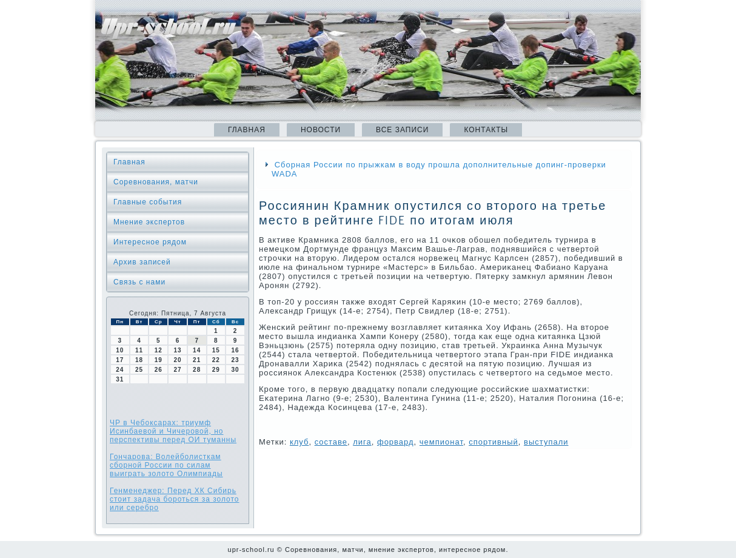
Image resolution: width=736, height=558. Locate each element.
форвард (395, 441)
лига (362, 441)
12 (158, 350)
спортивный (493, 441)
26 (158, 369)
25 (139, 369)
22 (216, 360)
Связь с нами (139, 282)
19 (158, 360)
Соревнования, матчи (155, 182)
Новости (321, 130)
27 (177, 369)
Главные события (147, 202)
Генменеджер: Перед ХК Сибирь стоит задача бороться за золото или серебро (174, 499)
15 (216, 350)
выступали (546, 441)
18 (139, 360)
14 (197, 350)
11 (139, 350)
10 (120, 350)
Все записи (402, 130)
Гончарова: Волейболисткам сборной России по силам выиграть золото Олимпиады (166, 465)
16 (235, 350)
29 (216, 369)
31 (120, 379)
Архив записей (142, 262)
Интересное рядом (150, 242)
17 (120, 360)
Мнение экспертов (149, 222)
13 (177, 350)
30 (235, 369)
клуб (299, 441)
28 (197, 369)
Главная (247, 130)
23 (235, 360)
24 (120, 369)
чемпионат (441, 441)
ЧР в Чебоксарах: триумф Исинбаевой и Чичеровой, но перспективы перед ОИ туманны (173, 431)
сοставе (331, 441)
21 (197, 360)
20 (177, 360)
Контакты (486, 130)
